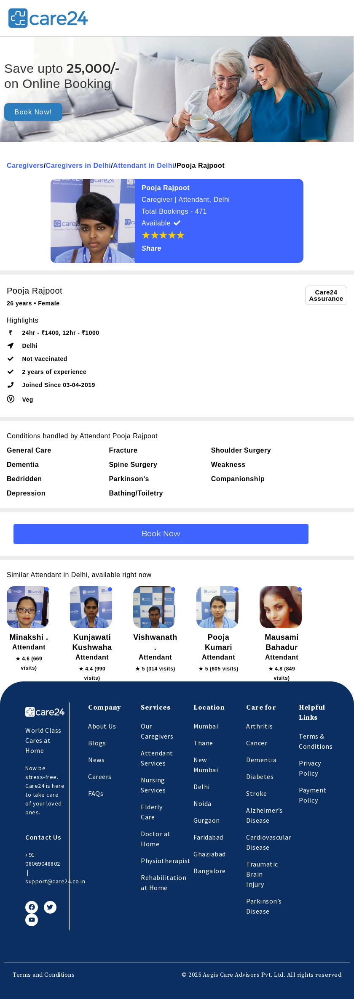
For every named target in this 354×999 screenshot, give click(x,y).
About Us (102, 726)
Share (151, 248)
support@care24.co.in (55, 881)
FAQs (95, 793)
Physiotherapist (166, 860)
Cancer (256, 743)
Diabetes (260, 776)
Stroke (256, 793)
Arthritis (259, 726)
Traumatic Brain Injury (262, 874)
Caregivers (25, 165)
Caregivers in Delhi (78, 165)
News (96, 759)
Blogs (97, 743)
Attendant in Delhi (143, 165)
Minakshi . (28, 637)
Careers (100, 776)
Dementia (261, 759)
